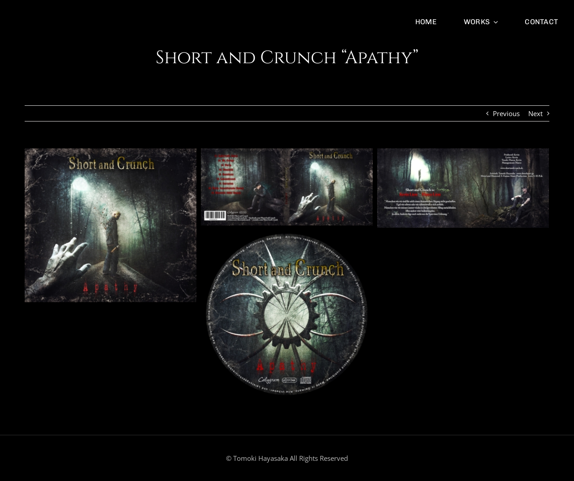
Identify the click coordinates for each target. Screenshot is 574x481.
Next (535, 113)
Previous (506, 113)
